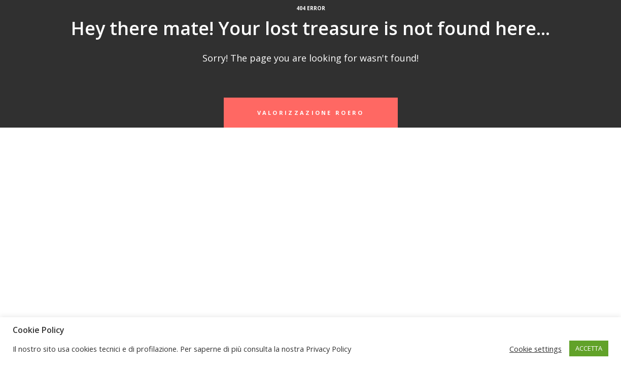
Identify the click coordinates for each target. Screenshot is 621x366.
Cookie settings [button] (535, 348)
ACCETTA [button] (588, 348)
